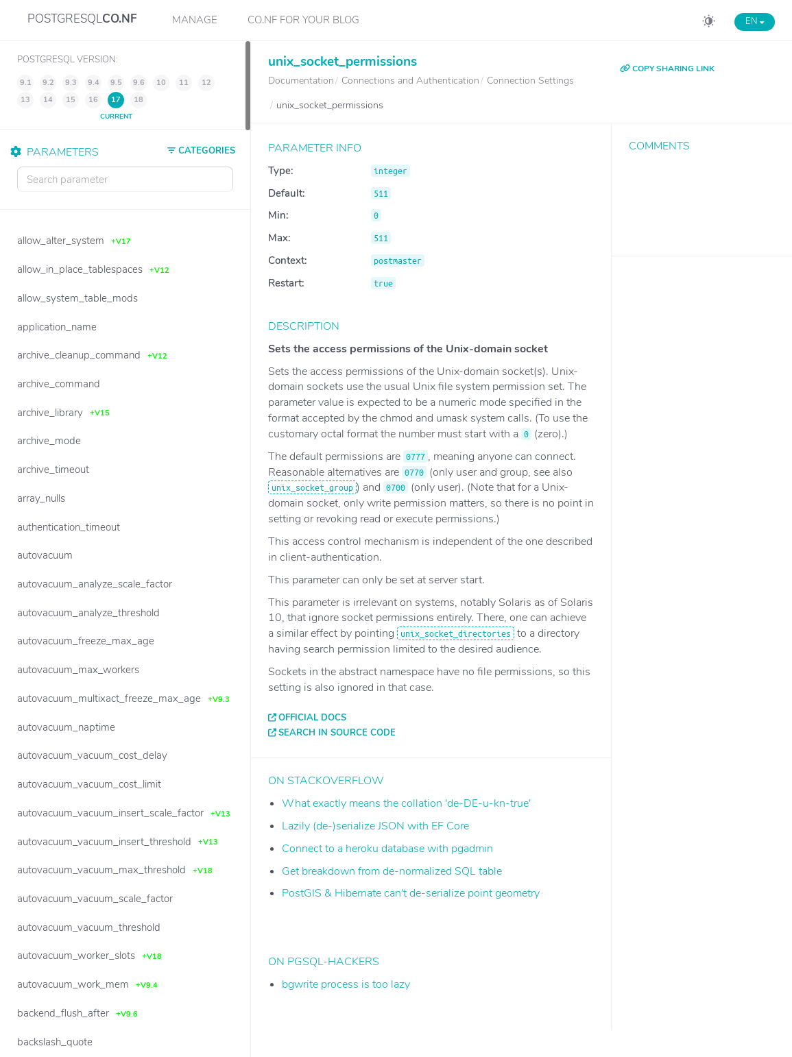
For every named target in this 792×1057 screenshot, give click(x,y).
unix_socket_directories (455, 633)
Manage (194, 20)
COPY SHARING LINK (667, 68)
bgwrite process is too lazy (346, 984)
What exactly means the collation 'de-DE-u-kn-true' (406, 803)
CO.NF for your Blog (303, 20)
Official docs (312, 718)
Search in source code (337, 733)
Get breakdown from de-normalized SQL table (392, 871)
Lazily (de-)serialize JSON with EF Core (375, 826)
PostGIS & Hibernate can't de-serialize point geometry (411, 893)
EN (754, 21)
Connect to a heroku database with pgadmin (387, 848)
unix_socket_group (312, 487)
